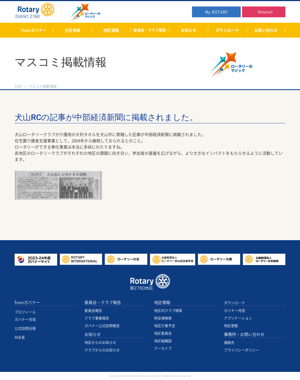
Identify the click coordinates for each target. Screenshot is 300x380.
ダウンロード (234, 303)
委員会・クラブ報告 (102, 302)
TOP (18, 86)
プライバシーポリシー (241, 350)
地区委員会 (163, 333)
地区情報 (162, 302)
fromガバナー (27, 302)
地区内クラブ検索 (168, 310)
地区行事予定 (164, 326)
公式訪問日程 (25, 328)
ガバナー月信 (25, 319)
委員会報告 (93, 310)
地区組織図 (163, 341)
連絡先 (229, 342)
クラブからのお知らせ (102, 350)
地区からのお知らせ (100, 342)
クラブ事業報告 (96, 318)
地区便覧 (231, 326)
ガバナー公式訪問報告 (102, 326)
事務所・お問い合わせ (244, 334)
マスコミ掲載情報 (42, 86)
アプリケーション (238, 318)
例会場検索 (163, 318)
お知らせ (92, 334)
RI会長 (20, 337)
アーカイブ (163, 348)
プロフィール (25, 312)
